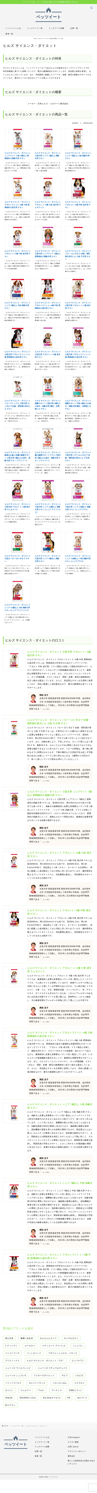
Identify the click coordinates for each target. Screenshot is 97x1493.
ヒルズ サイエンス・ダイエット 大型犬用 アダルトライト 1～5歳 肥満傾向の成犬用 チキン (17, 354)
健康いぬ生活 (27, 1338)
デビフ (65, 1375)
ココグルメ (79, 1383)
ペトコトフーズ (12, 1353)
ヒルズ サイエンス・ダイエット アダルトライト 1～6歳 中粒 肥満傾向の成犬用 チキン (48, 305)
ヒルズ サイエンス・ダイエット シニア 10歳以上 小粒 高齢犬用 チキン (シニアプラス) (78, 558)
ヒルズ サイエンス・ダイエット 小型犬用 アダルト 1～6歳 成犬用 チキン (48, 354)
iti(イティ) (82, 1398)
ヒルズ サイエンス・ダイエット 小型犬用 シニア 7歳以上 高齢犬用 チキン (48, 155)
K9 (68, 1398)
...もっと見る (45, 709)
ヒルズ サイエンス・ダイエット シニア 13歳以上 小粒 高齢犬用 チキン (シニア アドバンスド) (17, 607)
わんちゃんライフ (48, 1338)
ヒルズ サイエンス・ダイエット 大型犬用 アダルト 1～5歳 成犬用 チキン (78, 305)
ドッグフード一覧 (35, 28)
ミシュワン (78, 1346)
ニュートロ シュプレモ (15, 1375)
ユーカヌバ (30, 1346)
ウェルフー (26, 1390)
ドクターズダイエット (44, 1375)
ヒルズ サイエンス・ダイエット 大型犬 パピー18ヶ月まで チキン (17, 558)
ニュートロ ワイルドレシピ (18, 1368)
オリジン (9, 1390)
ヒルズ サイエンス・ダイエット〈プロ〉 (46, 1361)
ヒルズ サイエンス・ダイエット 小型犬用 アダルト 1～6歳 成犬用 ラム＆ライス (17, 507)
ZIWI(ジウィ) (75, 1390)
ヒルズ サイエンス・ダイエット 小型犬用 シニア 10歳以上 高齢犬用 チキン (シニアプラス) (78, 507)
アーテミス (57, 1390)
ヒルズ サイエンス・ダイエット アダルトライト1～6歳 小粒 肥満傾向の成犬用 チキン (17, 204)
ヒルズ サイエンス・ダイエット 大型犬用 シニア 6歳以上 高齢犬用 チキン (48, 558)
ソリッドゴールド (13, 1383)
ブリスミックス (12, 1361)
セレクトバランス (37, 1383)
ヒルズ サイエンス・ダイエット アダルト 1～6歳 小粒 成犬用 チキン (17, 253)
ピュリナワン (78, 1361)
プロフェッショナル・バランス (62, 1353)
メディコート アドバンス (54, 1346)
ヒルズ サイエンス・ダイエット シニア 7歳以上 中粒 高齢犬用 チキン (17, 305)
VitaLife (9, 1398)
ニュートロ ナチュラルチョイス (52, 1368)
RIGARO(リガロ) (28, 1398)
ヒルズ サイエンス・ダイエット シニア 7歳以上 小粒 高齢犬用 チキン (78, 155)
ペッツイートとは (13, 28)
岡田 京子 (44, 695)
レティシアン (11, 1346)
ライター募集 (73, 1442)
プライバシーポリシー (77, 1451)
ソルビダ (79, 1375)
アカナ (41, 1390)
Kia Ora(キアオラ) (51, 1398)
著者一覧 (9, 34)
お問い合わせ (73, 1447)
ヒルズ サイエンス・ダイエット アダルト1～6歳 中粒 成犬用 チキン (78, 204)
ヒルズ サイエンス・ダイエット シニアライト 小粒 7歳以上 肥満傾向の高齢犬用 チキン (17, 155)
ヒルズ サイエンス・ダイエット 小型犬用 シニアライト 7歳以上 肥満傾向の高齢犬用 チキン (48, 253)
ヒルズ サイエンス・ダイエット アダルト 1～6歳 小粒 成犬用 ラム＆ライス (48, 204)
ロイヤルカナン (71, 1338)
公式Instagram (74, 1437)
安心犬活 (9, 1338)
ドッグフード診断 (56, 28)
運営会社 (71, 1456)
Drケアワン (10, 1405)
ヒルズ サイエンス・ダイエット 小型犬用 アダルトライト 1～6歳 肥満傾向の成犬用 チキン (78, 354)
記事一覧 (74, 28)
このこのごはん (60, 1383)
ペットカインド (34, 1353)
